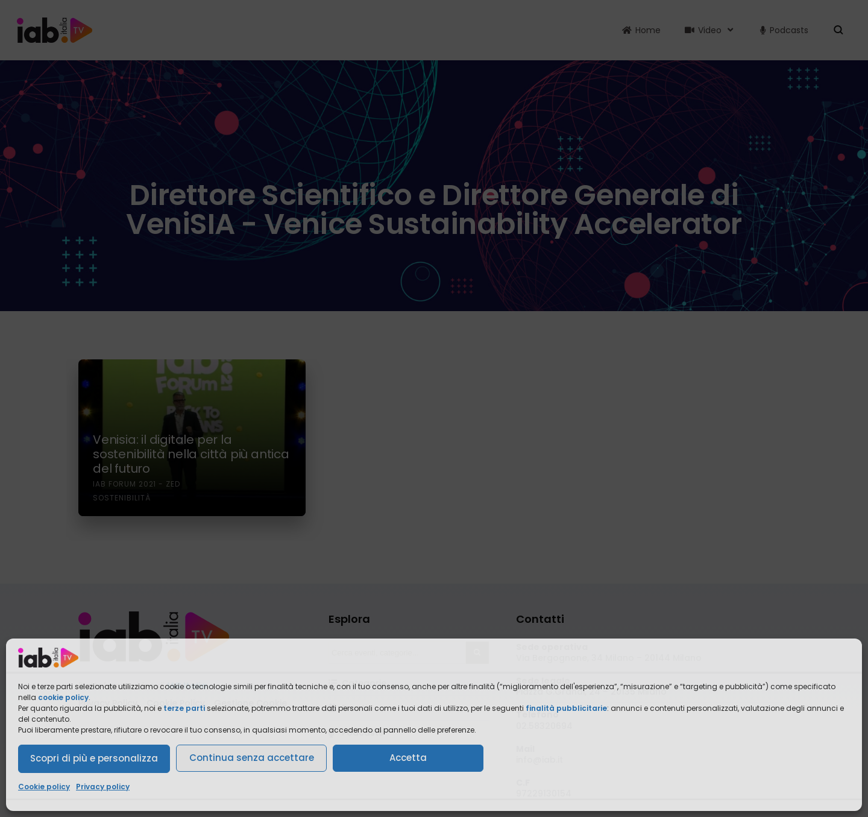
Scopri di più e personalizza (94, 758)
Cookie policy (44, 786)
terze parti (184, 708)
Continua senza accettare (251, 757)
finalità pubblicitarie (566, 708)
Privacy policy (103, 786)
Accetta (408, 757)
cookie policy (63, 697)
